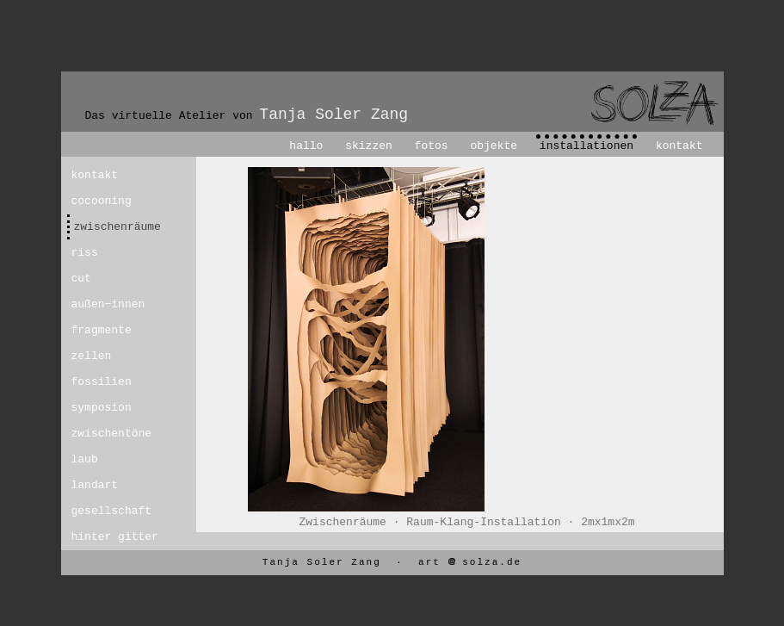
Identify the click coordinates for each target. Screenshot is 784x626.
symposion (101, 407)
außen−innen (102, 304)
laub (84, 459)
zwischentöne (102, 433)
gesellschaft (102, 511)
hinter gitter (102, 536)
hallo (306, 145)
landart (95, 485)
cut (81, 278)
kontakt (679, 145)
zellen (91, 356)
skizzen (368, 145)
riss (84, 252)
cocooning (101, 201)
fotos (431, 145)
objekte (493, 145)
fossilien (101, 381)
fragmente (101, 330)
